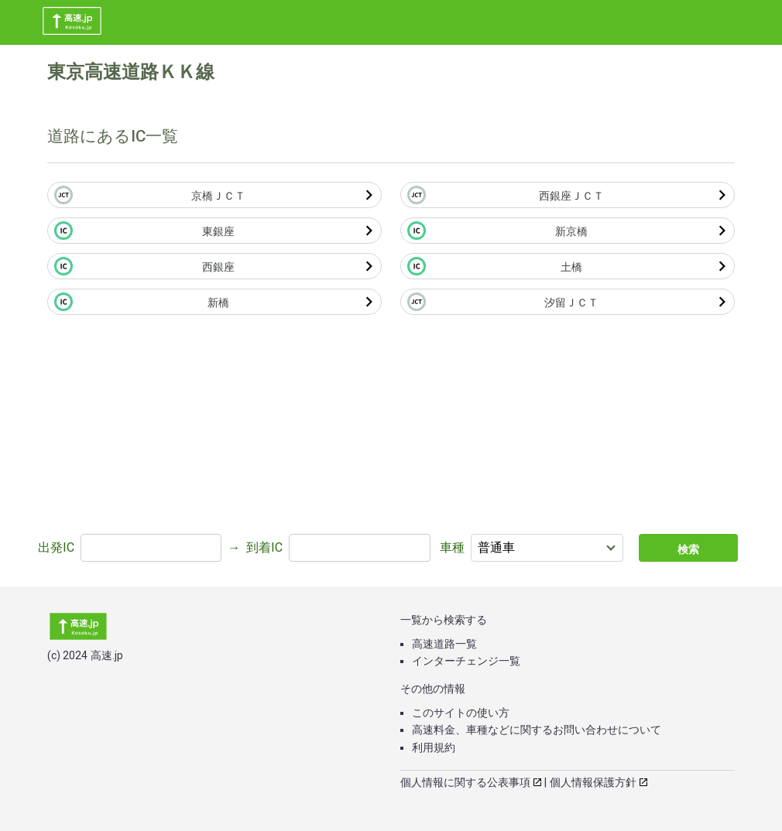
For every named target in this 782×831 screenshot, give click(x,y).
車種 (452, 547)
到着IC (264, 547)
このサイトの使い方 (460, 712)
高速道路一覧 (444, 644)
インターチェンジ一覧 (466, 661)
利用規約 (433, 747)
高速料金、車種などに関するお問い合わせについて (536, 729)
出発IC (56, 547)
